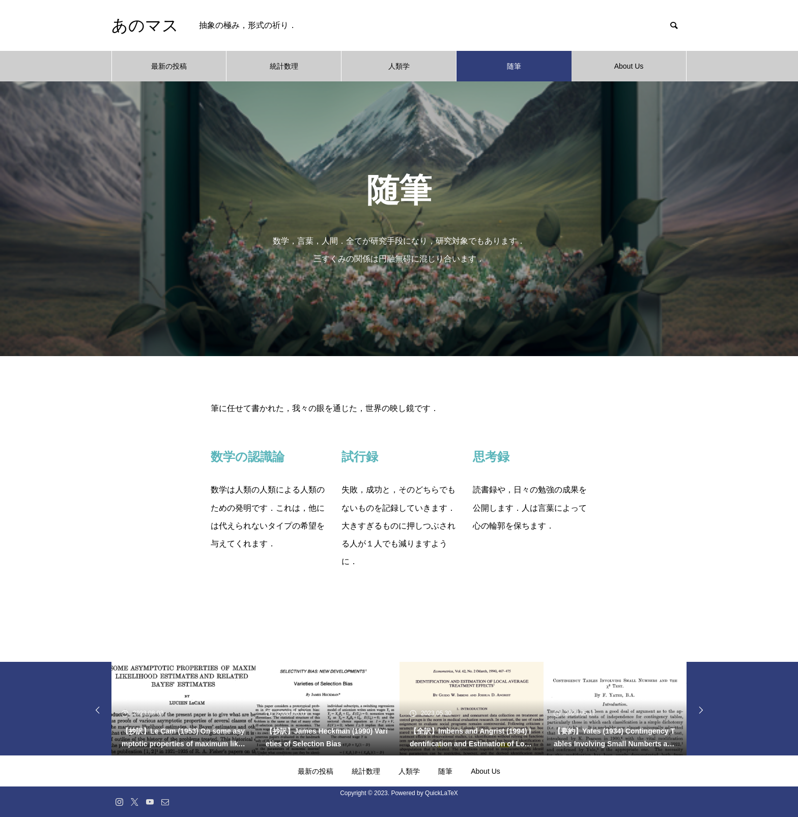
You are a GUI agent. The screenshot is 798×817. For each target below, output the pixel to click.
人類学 (399, 66)
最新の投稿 (169, 66)
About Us (629, 66)
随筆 (514, 66)
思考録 (491, 456)
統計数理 (284, 66)
